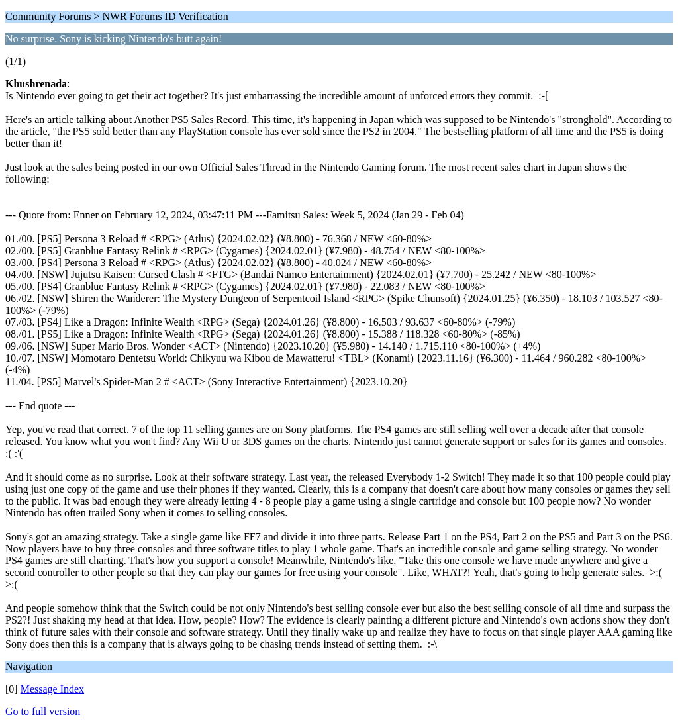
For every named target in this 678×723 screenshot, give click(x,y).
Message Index (52, 689)
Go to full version (42, 711)
